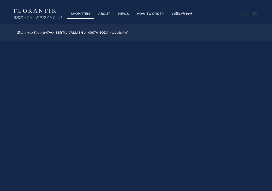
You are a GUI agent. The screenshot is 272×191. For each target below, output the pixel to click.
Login (243, 14)
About (104, 14)
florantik (35, 10)
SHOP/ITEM (80, 14)
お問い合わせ (182, 14)
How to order (150, 14)
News (123, 14)
